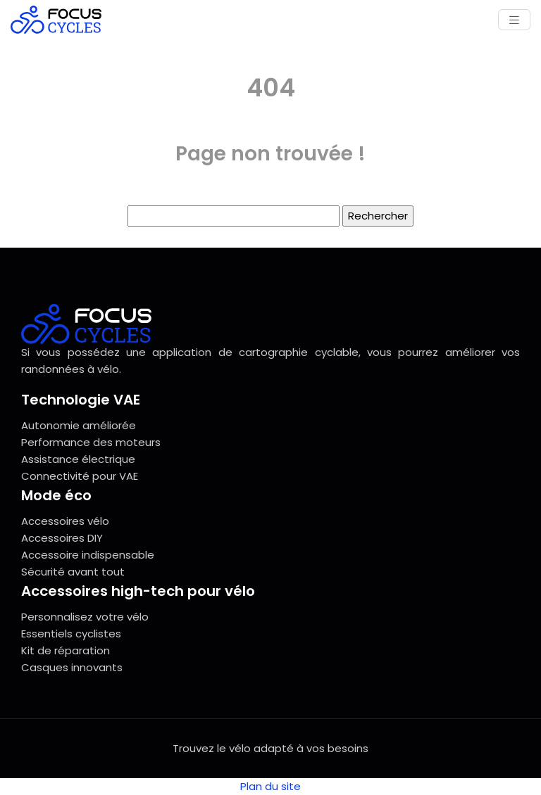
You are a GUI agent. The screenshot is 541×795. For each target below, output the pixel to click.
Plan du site (270, 786)
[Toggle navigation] (514, 20)
